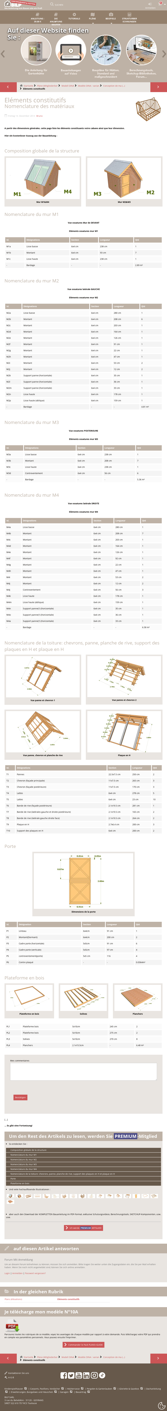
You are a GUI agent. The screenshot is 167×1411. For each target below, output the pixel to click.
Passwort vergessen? (35, 1273)
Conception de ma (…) (114, 85)
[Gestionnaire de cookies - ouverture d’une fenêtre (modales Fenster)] (162, 1406)
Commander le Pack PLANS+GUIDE (83, 1345)
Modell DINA (68, 85)
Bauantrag (81, 1392)
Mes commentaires (19, 1060)
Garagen (64, 1392)
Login (7, 1273)
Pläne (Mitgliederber (47, 85)
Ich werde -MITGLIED (84, 1228)
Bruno (39, 115)
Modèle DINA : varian (88, 85)
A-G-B (9, 1377)
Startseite (28, 85)
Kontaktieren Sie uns (16, 1373)
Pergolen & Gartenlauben (100, 1388)
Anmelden (17, 1273)
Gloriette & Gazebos (129, 1388)
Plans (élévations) (13, 1299)
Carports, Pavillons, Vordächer (45, 1388)
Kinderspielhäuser (14, 1388)
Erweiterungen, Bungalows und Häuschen (32, 1392)
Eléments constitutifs (68, 1299)
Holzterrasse (73, 1388)
